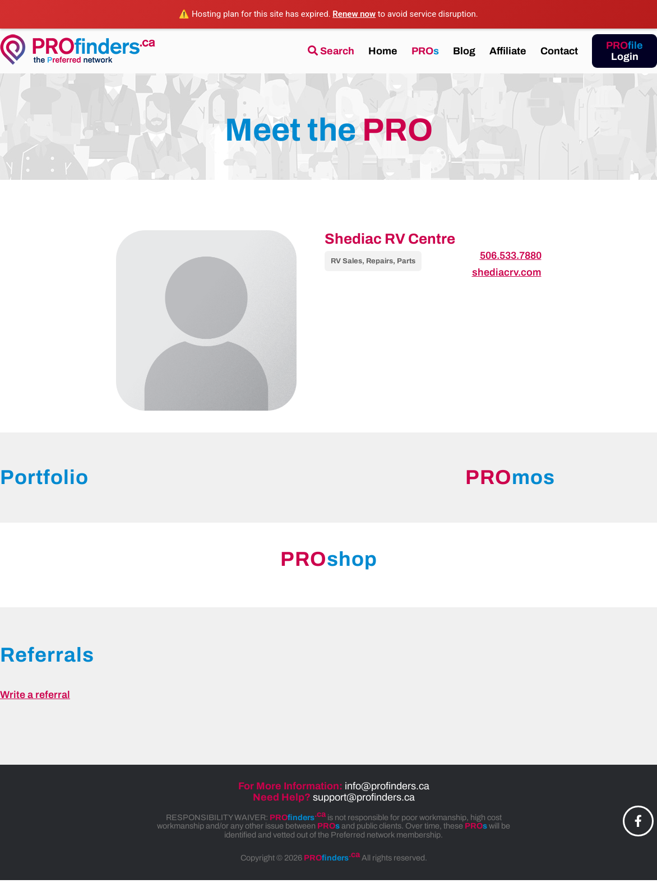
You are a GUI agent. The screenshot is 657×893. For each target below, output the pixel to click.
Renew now (354, 14)
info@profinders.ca (387, 786)
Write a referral (35, 694)
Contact (559, 51)
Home (382, 51)
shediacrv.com (507, 272)
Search (331, 51)
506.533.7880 (511, 255)
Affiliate (507, 51)
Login (624, 51)
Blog (464, 51)
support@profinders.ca (364, 797)
